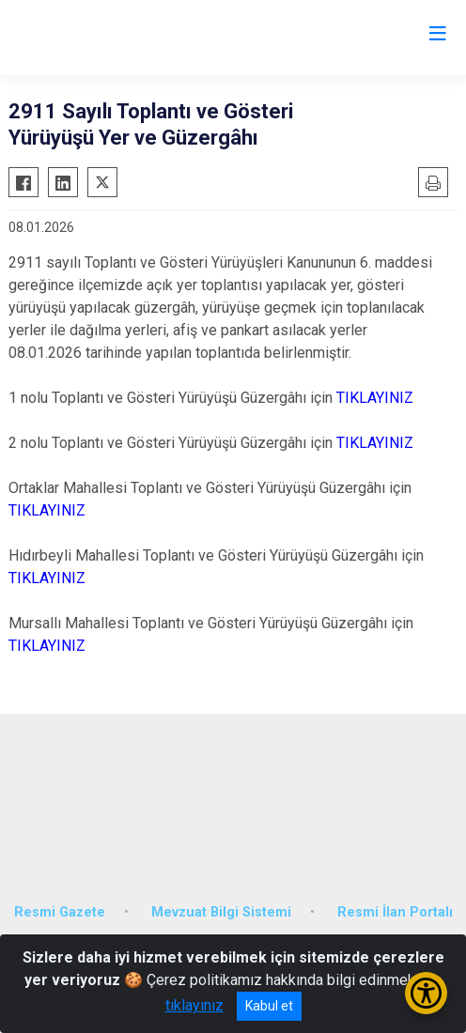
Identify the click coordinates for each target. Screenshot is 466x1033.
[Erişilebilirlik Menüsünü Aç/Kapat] (426, 993)
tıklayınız (194, 1005)
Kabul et (269, 1005)
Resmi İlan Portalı (395, 912)
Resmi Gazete (59, 912)
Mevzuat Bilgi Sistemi (221, 912)
